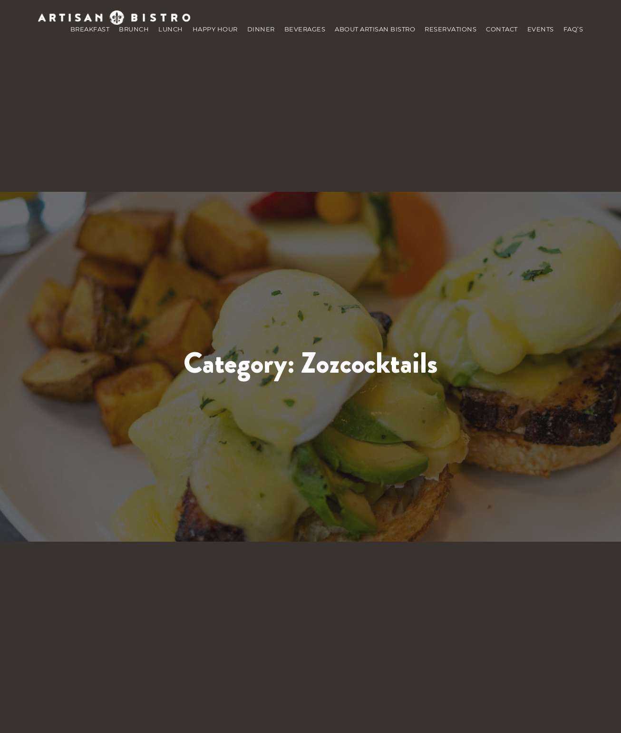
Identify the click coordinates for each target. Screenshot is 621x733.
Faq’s (573, 29)
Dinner (261, 29)
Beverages (305, 29)
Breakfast (90, 29)
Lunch (170, 29)
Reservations (450, 29)
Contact (502, 29)
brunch (134, 29)
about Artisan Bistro (375, 29)
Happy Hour (215, 29)
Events (540, 29)
